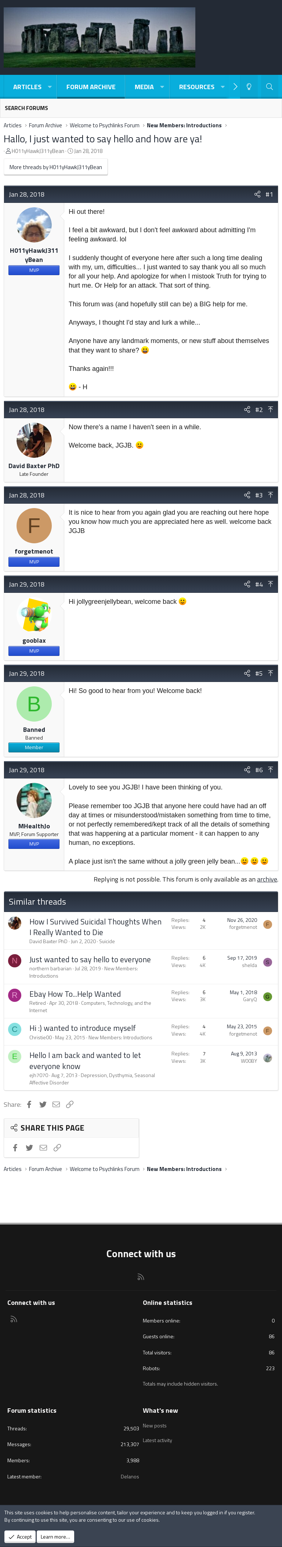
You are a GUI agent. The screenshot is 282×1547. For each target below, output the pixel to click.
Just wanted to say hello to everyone (90, 959)
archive (267, 879)
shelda (249, 965)
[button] (50, 87)
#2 (259, 410)
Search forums (26, 108)
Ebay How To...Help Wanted (75, 994)
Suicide (107, 941)
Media (144, 87)
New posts (155, 1424)
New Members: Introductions (120, 1037)
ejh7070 (38, 1075)
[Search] (269, 87)
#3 (259, 495)
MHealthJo (34, 826)
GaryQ (250, 999)
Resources (196, 87)
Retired (37, 1003)
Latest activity (157, 1437)
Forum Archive (91, 87)
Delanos (130, 1476)
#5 (259, 673)
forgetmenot (34, 551)
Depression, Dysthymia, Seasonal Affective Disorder (92, 1078)
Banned (34, 729)
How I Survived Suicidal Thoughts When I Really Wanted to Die (95, 927)
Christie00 (40, 1037)
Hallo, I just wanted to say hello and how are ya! (103, 138)
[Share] (257, 194)
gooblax (34, 640)
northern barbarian (50, 968)
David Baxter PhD (33, 466)
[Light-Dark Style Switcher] (249, 87)
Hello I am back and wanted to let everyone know (85, 1060)
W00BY (249, 1061)
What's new (160, 1410)
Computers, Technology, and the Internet (90, 1006)
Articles (27, 87)
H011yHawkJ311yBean (38, 151)
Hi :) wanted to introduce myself (82, 1028)
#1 (269, 194)
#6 (259, 770)
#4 (259, 584)
